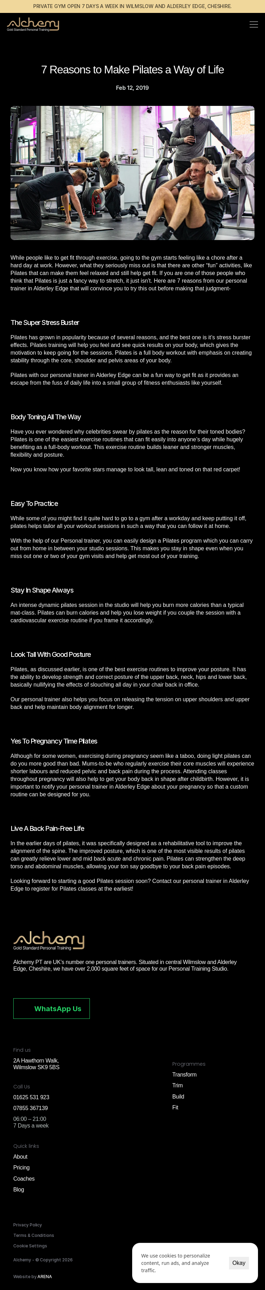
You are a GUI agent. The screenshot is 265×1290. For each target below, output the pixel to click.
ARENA (44, 1276)
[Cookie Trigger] (30, 1246)
